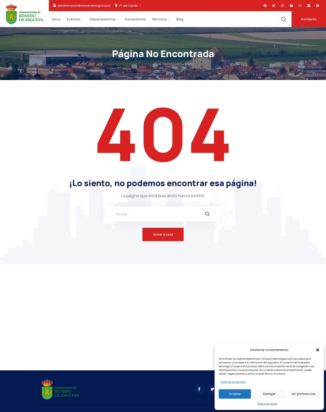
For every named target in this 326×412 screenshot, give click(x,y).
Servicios (159, 19)
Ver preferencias (303, 394)
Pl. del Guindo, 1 (130, 6)
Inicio (56, 19)
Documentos (135, 19)
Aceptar (235, 394)
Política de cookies (267, 404)
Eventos (73, 19)
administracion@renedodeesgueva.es (84, 6)
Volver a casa (163, 234)
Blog (179, 19)
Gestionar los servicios (233, 382)
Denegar (269, 394)
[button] (318, 350)
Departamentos (102, 19)
